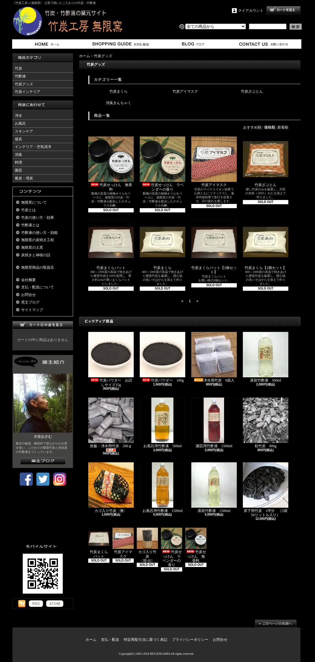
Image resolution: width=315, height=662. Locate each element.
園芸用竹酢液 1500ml (214, 423)
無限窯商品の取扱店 (37, 267)
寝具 (18, 139)
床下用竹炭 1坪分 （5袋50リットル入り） (265, 489)
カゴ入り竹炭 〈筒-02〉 (147, 545)
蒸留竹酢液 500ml (265, 357)
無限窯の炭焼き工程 (37, 240)
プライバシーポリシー (190, 639)
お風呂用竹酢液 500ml (162, 423)
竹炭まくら (118, 91)
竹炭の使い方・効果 (37, 217)
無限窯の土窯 (32, 247)
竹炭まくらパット (111, 244)
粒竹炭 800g (265, 423)
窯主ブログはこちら (43, 461)
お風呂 (20, 123)
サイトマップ (32, 310)
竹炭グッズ (24, 84)
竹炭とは (28, 210)
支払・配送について (120, 44)
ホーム (48, 44)
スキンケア (24, 131)
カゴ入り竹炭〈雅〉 (111, 487)
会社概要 (28, 280)
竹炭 (18, 68)
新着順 (282, 127)
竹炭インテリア (27, 92)
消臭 (18, 154)
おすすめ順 (252, 127)
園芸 (18, 170)
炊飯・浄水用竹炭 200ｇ (111, 424)
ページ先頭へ (276, 624)
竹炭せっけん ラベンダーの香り (162, 163)
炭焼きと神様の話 (35, 255)
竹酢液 (20, 76)
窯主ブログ (192, 44)
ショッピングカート (283, 10)
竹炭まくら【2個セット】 (265, 244)
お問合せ (264, 44)
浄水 (18, 115)
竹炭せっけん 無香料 (111, 163)
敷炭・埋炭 (24, 178)
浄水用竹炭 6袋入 (214, 357)
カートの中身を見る (42, 325)
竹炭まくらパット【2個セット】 (214, 246)
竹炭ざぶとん (252, 91)
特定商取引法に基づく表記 (145, 639)
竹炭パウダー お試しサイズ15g (111, 359)
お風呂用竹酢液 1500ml (163, 487)
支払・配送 (110, 639)
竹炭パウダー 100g (162, 357)
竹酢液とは (30, 225)
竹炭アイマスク (185, 91)
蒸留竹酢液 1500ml (214, 487)
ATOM (54, 603)
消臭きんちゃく (118, 103)
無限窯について (34, 202)
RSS (36, 603)
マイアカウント (250, 10)
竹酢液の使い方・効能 (39, 233)
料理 (18, 162)
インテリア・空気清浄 (33, 147)
